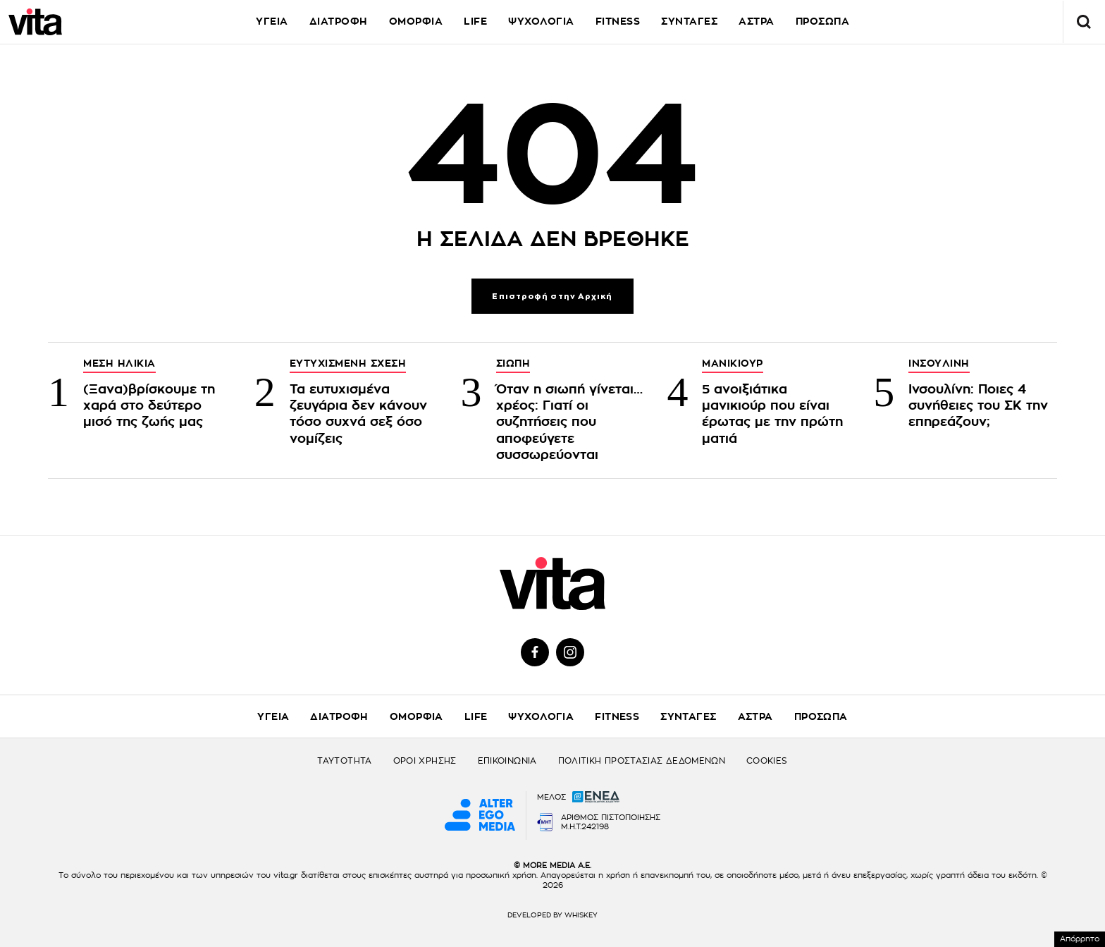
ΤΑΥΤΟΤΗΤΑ (344, 761)
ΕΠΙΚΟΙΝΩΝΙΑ (507, 761)
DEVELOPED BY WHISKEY (552, 915)
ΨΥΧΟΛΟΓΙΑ (541, 21)
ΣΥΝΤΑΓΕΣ (689, 21)
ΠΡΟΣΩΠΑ (823, 21)
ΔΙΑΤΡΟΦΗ (338, 21)
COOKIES (767, 761)
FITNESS (618, 21)
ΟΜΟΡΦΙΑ (416, 21)
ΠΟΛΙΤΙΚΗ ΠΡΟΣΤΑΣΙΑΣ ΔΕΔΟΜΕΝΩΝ (641, 761)
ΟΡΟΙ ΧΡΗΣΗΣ (425, 761)
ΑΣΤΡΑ (756, 21)
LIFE (475, 21)
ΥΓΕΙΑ (272, 21)
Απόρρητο (1079, 939)
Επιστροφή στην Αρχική (552, 296)
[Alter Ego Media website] (480, 816)
